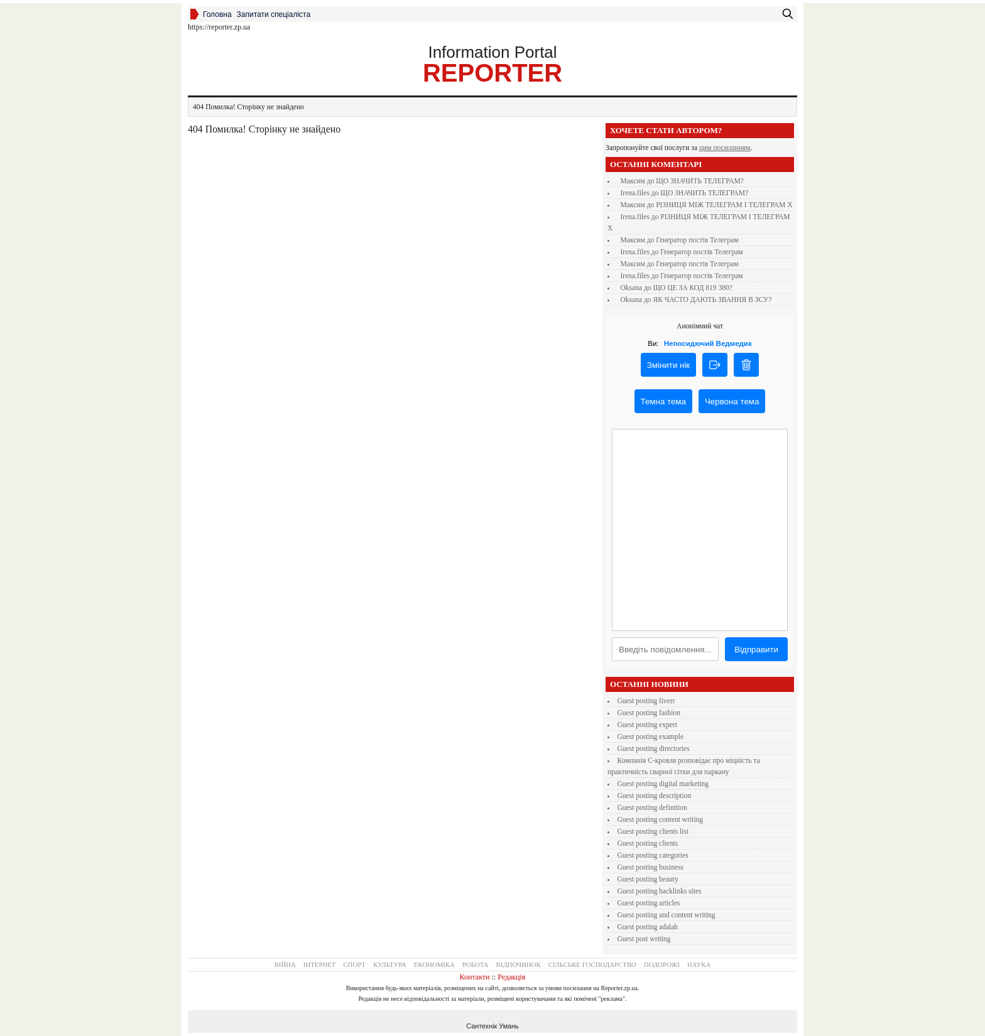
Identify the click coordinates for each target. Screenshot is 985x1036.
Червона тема (732, 401)
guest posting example (651, 736)
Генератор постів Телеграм (697, 240)
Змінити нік (668, 365)
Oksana (632, 287)
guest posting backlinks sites (660, 891)
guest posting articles (649, 903)
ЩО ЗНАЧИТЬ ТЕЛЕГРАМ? (700, 181)
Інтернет (319, 964)
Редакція (511, 977)
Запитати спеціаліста (274, 14)
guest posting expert (647, 724)
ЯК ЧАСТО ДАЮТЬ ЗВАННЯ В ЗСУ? (712, 299)
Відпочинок (518, 964)
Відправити (756, 649)
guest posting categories (653, 855)
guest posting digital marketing (663, 783)
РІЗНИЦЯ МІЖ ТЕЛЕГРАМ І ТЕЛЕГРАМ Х (724, 204)
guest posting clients (648, 843)
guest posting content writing (661, 819)
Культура (389, 964)
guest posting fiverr (646, 700)
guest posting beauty (648, 879)
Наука (698, 964)
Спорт (354, 964)
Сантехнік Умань (492, 1026)
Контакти (475, 977)
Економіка (434, 964)
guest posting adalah (648, 927)
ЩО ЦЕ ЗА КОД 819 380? (692, 287)
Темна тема (663, 401)
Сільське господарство (592, 964)
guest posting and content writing (667, 915)
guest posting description (655, 795)
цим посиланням (725, 147)
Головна (217, 14)
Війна (285, 964)
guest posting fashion (649, 712)
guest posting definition (652, 807)
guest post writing (644, 938)
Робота (475, 964)
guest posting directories (654, 748)
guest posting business (651, 867)
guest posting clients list (653, 831)
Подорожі (662, 964)
